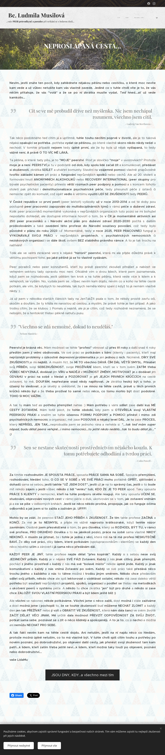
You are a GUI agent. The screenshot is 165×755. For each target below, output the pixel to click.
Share (16, 695)
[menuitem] (124, 17)
